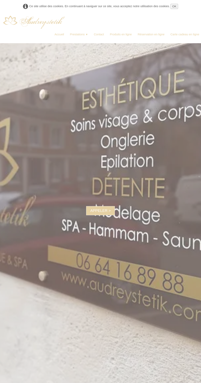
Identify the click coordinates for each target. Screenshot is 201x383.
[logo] (34, 22)
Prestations (79, 34)
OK (174, 6)
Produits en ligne (121, 34)
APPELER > (100, 210)
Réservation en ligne (151, 34)
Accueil (59, 34)
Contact (99, 34)
